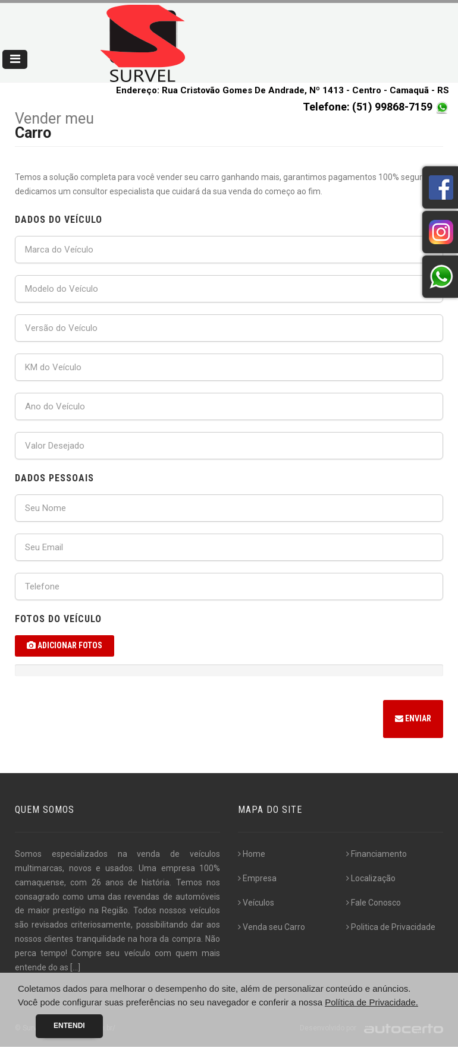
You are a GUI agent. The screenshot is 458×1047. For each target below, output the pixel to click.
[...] (75, 967)
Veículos (256, 902)
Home (251, 854)
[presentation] (105, 721)
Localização (371, 879)
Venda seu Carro (271, 927)
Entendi (69, 1025)
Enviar (413, 719)
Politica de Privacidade (390, 927)
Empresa (257, 879)
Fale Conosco (373, 902)
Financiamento (376, 854)
